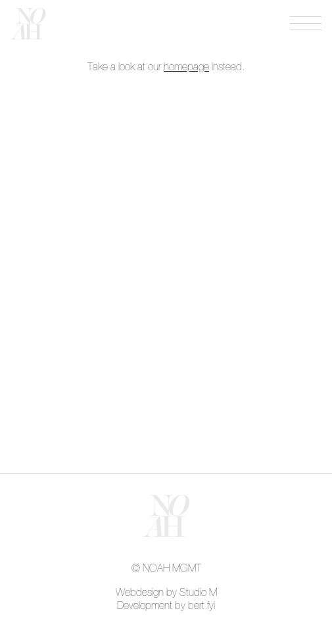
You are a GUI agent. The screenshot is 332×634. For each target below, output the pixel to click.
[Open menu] (305, 23)
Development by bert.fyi (166, 605)
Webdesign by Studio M (166, 592)
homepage (186, 67)
